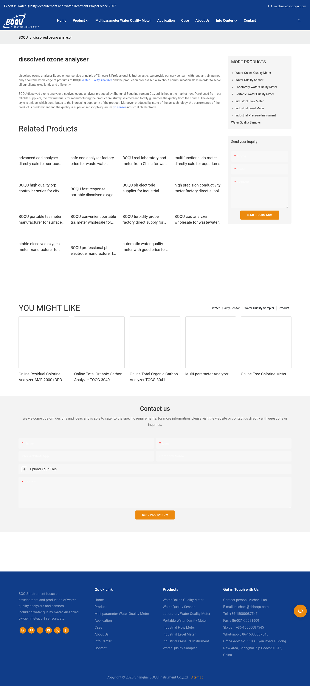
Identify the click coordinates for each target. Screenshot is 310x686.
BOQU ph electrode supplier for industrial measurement (140, 188)
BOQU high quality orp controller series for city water (39, 188)
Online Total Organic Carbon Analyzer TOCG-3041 (154, 377)
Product (284, 308)
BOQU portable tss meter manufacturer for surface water (40, 219)
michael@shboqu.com (287, 6)
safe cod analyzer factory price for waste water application (92, 161)
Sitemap (197, 677)
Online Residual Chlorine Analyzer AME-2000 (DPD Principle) (40, 377)
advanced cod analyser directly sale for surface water (39, 161)
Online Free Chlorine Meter (264, 374)
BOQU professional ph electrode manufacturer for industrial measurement (94, 250)
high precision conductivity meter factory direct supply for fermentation (198, 188)
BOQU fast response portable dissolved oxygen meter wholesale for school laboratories (94, 192)
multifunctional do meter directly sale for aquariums (197, 161)
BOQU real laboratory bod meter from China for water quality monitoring (145, 161)
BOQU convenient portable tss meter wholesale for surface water (93, 219)
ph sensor (119, 107)
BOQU (23, 37)
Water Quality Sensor (226, 308)
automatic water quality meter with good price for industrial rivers (144, 246)
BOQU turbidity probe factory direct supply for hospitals (142, 219)
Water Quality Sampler (259, 308)
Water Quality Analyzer (97, 80)
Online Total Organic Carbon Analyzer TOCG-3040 (98, 377)
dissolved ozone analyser (52, 37)
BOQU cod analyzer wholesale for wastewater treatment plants (197, 219)
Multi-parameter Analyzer (207, 374)
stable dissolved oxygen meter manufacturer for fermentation (39, 246)
